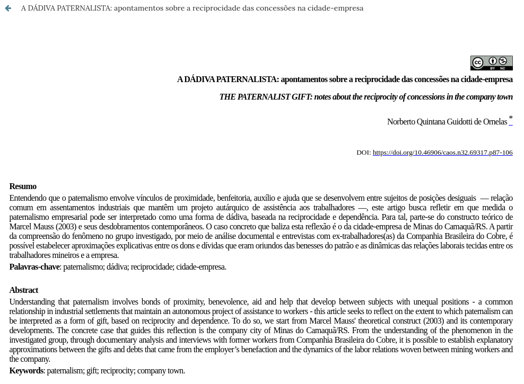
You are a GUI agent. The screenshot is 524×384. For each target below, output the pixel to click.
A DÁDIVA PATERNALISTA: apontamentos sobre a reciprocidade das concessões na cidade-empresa (192, 8)
